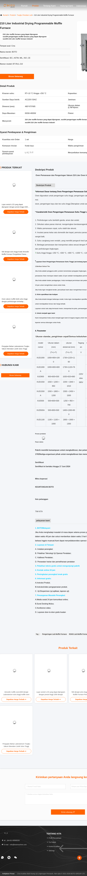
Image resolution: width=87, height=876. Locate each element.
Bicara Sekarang (16, 76)
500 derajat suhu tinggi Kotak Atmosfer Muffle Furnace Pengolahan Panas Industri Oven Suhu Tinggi (15, 254)
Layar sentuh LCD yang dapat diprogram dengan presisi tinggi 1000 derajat (15, 207)
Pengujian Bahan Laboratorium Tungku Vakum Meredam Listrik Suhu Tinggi (16, 745)
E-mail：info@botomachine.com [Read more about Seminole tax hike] (14, 845)
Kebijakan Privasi (8, 874)
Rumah (24, 6)
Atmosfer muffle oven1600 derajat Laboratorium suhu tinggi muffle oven (16, 693)
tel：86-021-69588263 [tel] (11, 840)
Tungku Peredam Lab (24, 15)
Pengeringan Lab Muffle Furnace (54, 634)
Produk (35, 6)
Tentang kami (49, 6)
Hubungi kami (66, 6)
